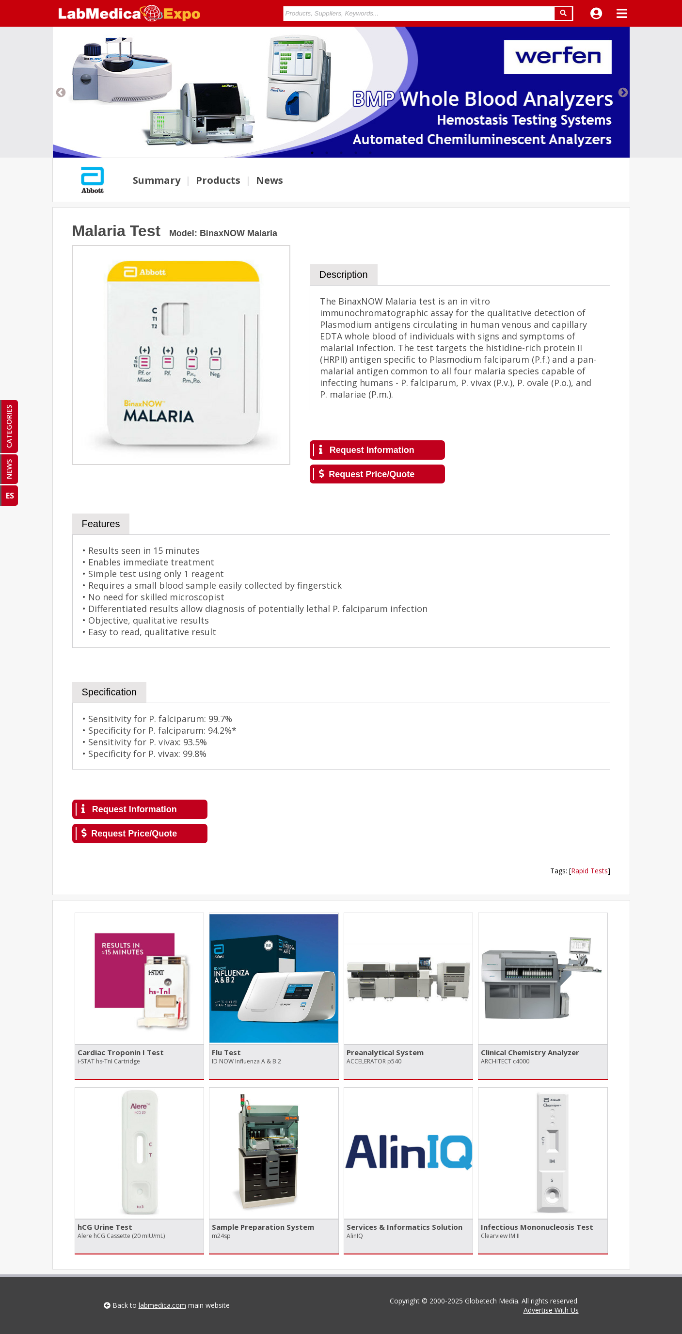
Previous (60, 92)
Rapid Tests (589, 870)
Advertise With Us (551, 1310)
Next (622, 92)
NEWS (9, 469)
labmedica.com (162, 1305)
